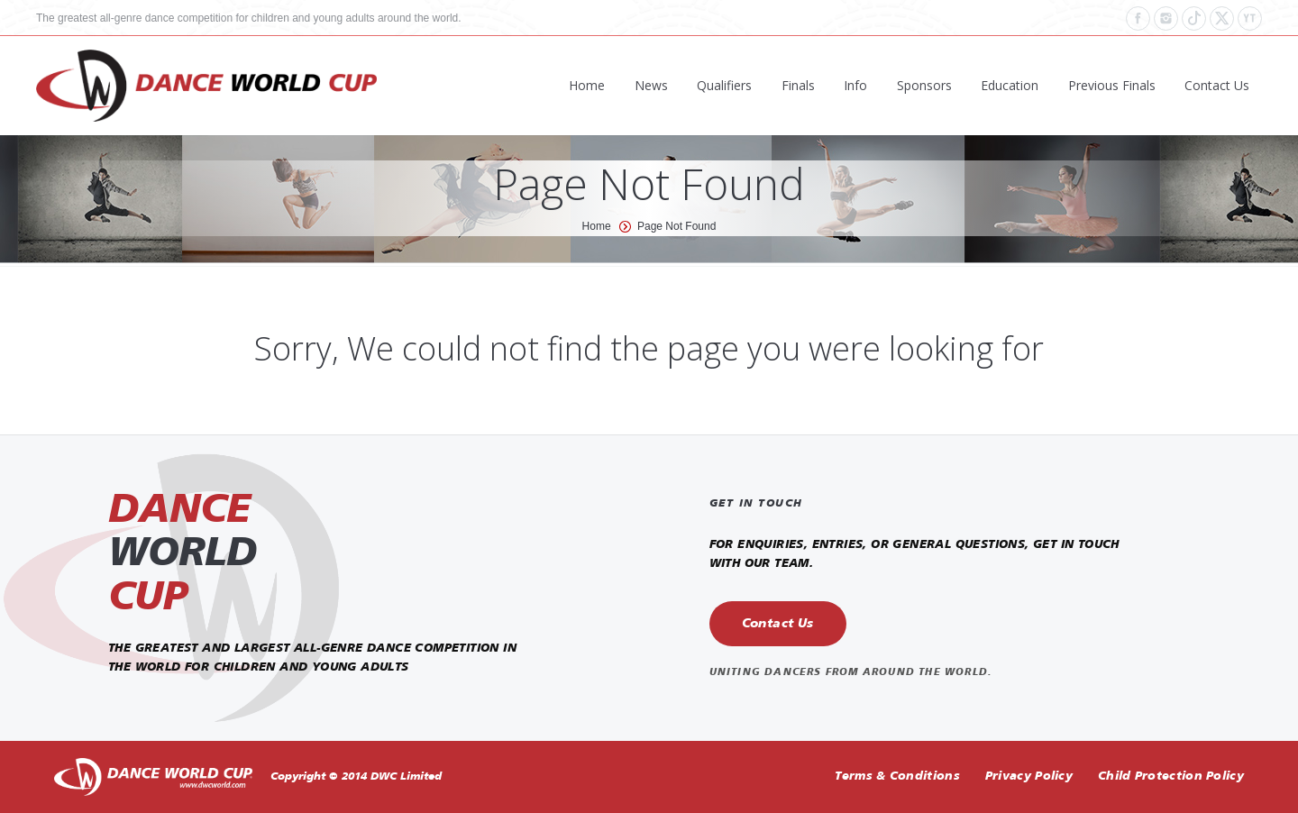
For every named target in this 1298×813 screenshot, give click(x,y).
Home (596, 226)
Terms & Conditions (897, 776)
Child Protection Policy (1171, 776)
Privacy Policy (1029, 776)
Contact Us (778, 623)
